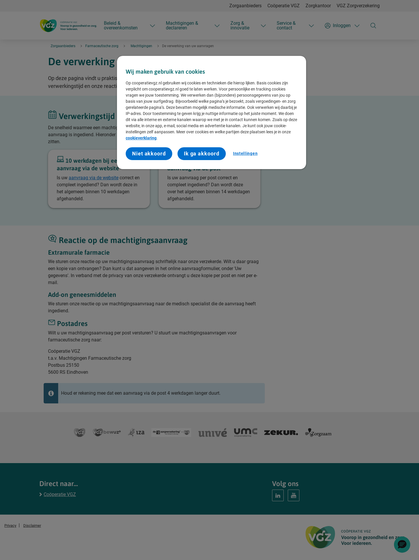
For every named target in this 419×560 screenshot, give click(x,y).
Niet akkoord (149, 153)
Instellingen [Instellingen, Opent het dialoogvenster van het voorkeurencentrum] (245, 153)
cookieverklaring (141, 138)
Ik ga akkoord (201, 153)
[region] (211, 112)
